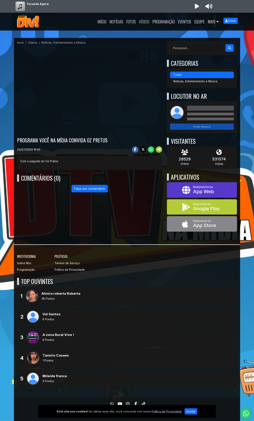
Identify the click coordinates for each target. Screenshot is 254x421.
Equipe (199, 22)
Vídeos (144, 22)
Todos (177, 74)
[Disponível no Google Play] (202, 207)
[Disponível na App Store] (202, 224)
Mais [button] (211, 22)
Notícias (116, 22)
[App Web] (202, 190)
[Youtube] (120, 404)
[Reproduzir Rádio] (197, 6)
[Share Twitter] (143, 149)
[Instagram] (128, 404)
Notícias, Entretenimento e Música (195, 81)
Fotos (131, 22)
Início (101, 22)
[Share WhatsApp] (151, 149)
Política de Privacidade (70, 269)
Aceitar (190, 411)
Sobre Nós (24, 263)
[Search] (229, 48)
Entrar (230, 20)
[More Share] (159, 149)
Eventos (184, 22)
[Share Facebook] (135, 149)
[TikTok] (143, 404)
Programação (163, 22)
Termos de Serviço (67, 263)
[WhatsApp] (112, 404)
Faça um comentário (89, 189)
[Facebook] (136, 404)
